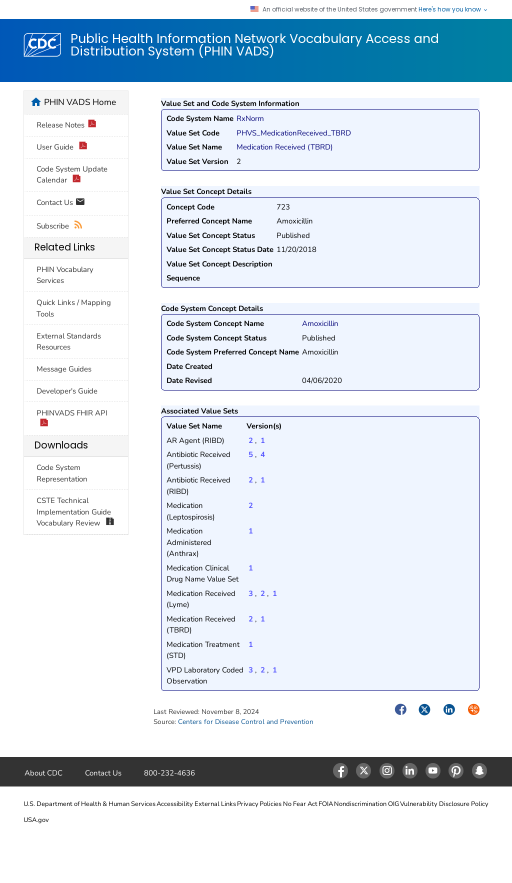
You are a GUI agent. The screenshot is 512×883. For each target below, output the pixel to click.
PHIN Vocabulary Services (65, 275)
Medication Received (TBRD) (284, 147)
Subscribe (59, 226)
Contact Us (60, 203)
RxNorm (250, 119)
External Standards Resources (68, 341)
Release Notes (66, 125)
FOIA (325, 804)
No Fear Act (300, 804)
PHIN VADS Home (80, 102)
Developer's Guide (67, 391)
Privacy (247, 804)
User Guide (62, 147)
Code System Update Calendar (72, 175)
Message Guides (64, 369)
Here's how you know (453, 9)
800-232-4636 (169, 773)
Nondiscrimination (360, 804)
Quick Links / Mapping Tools (73, 308)
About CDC (43, 773)
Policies (271, 804)
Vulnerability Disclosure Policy (444, 804)
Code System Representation (62, 473)
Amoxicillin (320, 323)
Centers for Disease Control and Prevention (246, 721)
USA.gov (36, 820)
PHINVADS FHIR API (72, 419)
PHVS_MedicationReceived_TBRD (293, 133)
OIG (393, 804)
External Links (215, 804)
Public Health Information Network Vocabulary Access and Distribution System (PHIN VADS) (254, 45)
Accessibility (174, 804)
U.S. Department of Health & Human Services (90, 804)
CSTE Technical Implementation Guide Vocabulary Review (75, 512)
